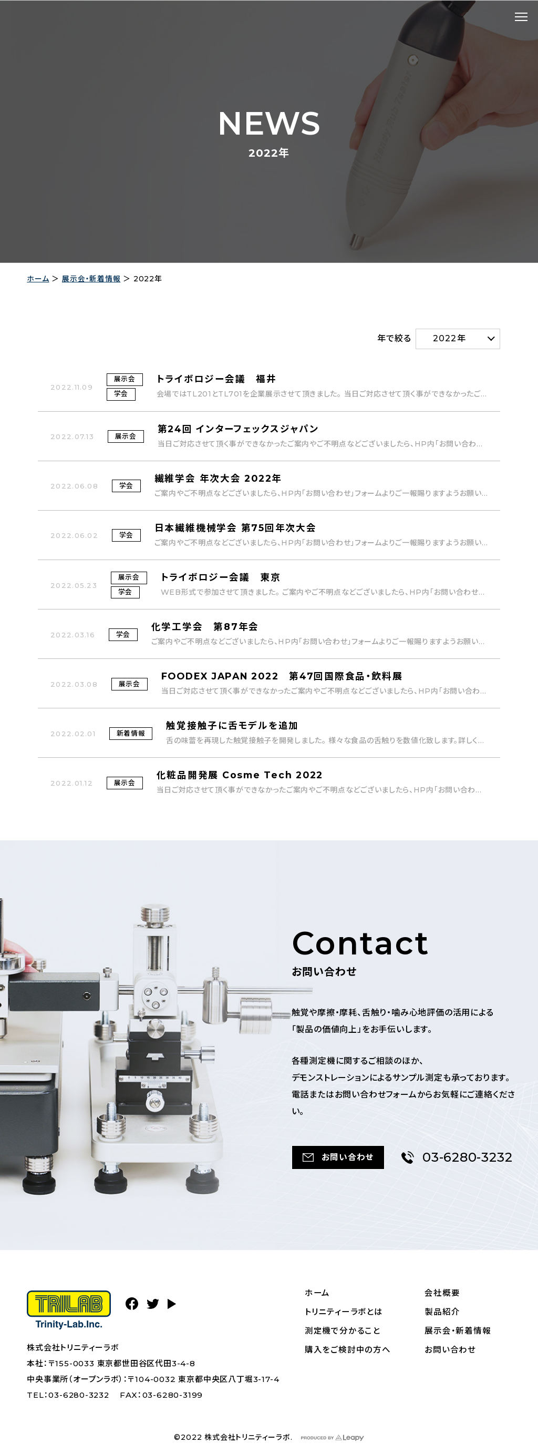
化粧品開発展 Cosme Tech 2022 (242, 777)
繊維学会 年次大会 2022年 (220, 478)
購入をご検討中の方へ (348, 1351)
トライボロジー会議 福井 (217, 379)
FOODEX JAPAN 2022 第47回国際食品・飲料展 (285, 678)
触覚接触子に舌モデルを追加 (233, 727)
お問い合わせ (451, 1351)
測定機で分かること (342, 1332)
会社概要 (442, 1294)
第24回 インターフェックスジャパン (239, 429)
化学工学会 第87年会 (206, 628)
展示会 (125, 378)
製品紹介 (442, 1313)
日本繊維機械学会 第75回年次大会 (236, 528)
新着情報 (131, 734)
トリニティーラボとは (344, 1313)
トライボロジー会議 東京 (221, 578)
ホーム (38, 278)
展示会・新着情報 (91, 278)
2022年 (449, 338)
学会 (121, 394)
